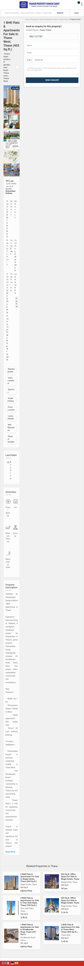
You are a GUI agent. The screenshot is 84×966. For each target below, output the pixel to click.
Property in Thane (37, 19)
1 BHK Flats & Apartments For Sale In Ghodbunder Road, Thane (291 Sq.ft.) (29, 929)
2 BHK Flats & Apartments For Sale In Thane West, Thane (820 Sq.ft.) (70, 928)
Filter (76, 13)
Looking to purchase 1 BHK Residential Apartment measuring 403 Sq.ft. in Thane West (52, 70)
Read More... (11, 852)
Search (60, 13)
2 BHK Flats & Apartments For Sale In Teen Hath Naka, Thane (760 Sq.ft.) (29, 901)
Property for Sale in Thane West (56, 19)
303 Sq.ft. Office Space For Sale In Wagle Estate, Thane (70, 876)
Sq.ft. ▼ (17, 302)
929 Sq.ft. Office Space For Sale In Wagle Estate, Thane (70, 900)
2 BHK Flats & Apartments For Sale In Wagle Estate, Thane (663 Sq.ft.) (29, 877)
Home (27, 19)
